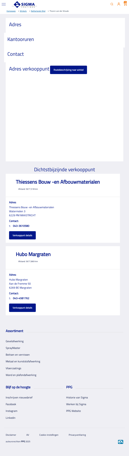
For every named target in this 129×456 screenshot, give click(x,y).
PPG (23, 441)
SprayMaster (13, 348)
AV (27, 435)
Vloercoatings (13, 368)
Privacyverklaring (77, 435)
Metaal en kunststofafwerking (23, 361)
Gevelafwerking (15, 341)
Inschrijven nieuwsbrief (19, 397)
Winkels (23, 11)
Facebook (11, 404)
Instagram (11, 411)
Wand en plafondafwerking (21, 375)
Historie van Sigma (77, 397)
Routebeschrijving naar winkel (68, 70)
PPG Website (73, 411)
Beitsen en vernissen (18, 355)
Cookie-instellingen (48, 435)
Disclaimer (11, 435)
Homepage (11, 11)
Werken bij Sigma (76, 404)
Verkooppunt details (22, 235)
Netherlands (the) (38, 11)
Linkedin (10, 418)
